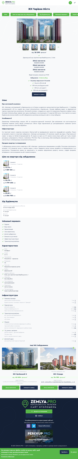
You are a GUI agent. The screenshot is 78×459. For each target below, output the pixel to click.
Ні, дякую (74, 452)
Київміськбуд (43, 78)
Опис (5, 14)
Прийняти (64, 452)
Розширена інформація (7, 456)
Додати (70, 2)
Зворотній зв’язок (44, 426)
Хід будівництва (45, 14)
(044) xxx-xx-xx (39, 61)
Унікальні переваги (61, 14)
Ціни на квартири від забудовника (23, 14)
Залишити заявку (39, 94)
